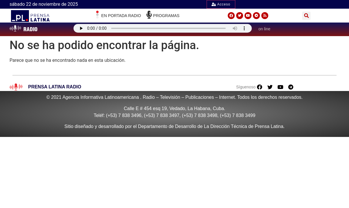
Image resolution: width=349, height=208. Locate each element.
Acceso (221, 4)
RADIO (30, 29)
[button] (306, 16)
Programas (166, 15)
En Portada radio (121, 15)
